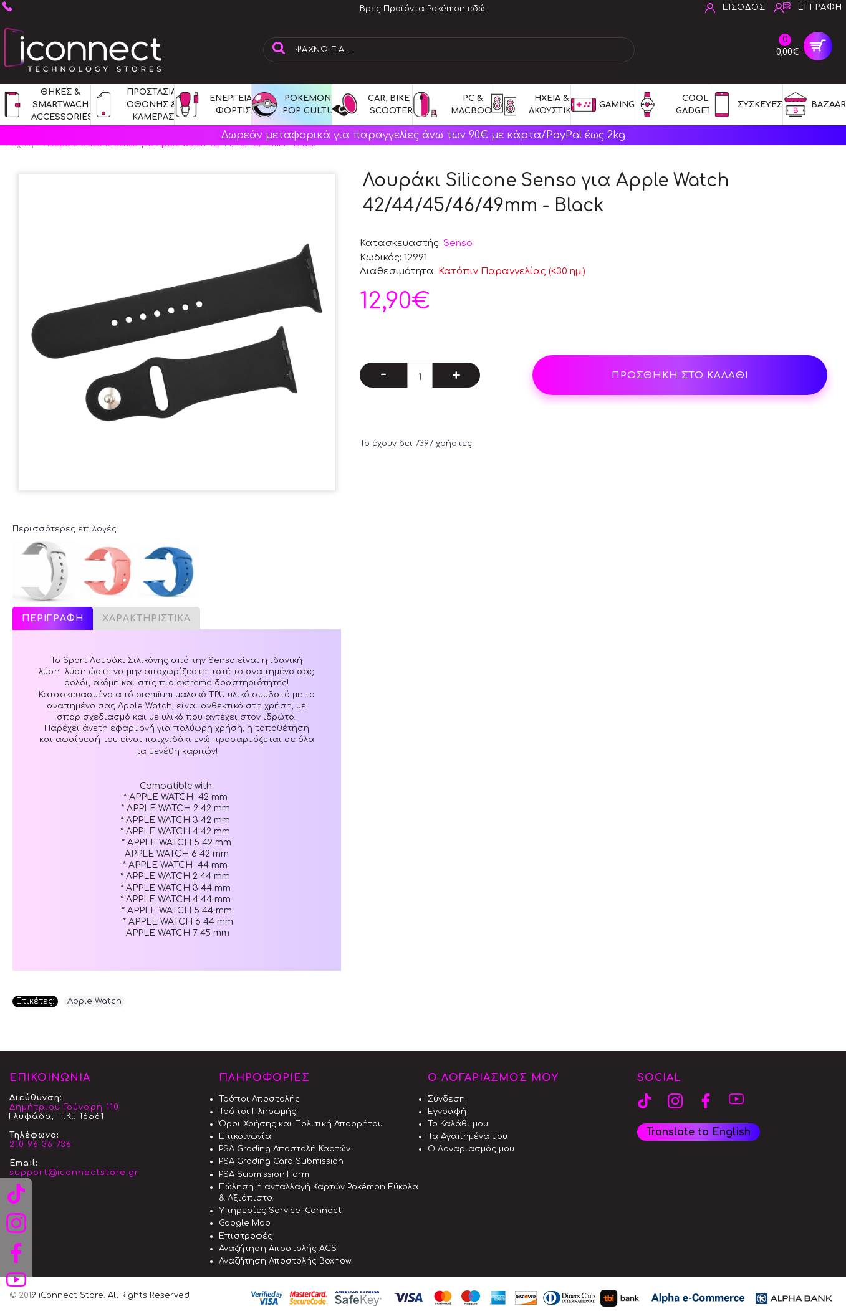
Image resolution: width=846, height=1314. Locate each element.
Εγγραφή (447, 1111)
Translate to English (699, 1132)
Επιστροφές (245, 1236)
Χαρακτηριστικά (146, 618)
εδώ (476, 8)
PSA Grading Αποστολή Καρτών (284, 1149)
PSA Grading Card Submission (281, 1161)
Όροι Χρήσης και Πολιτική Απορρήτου (301, 1124)
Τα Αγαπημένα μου (467, 1136)
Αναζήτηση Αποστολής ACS (278, 1248)
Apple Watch (94, 1001)
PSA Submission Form (264, 1174)
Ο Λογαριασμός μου (471, 1149)
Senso (458, 243)
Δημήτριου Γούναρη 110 (64, 1107)
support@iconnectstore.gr (74, 1172)
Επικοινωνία (245, 1136)
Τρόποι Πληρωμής (257, 1111)
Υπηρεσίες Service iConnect (280, 1210)
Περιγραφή (53, 618)
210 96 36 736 (40, 1144)
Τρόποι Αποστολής (259, 1099)
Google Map (245, 1223)
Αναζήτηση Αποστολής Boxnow (285, 1261)
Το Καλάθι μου (458, 1124)
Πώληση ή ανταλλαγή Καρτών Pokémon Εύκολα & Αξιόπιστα (318, 1192)
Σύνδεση (446, 1099)
